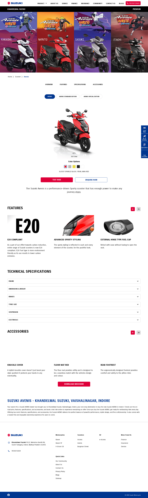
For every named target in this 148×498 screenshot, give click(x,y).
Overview (49, 84)
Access (79, 440)
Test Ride (56, 180)
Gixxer (58, 440)
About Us (59, 464)
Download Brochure (74, 384)
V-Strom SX (60, 446)
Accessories (98, 84)
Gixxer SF (59, 443)
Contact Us (59, 468)
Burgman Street (83, 446)
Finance (123, 440)
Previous (133, 209)
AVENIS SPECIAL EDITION (91, 96)
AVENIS (50, 96)
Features (63, 84)
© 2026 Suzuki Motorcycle (133, 495)
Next (139, 209)
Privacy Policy (60, 471)
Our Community (61, 461)
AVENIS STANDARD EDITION (68, 96)
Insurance (124, 443)
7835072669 (16, 451)
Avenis (79, 443)
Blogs (57, 475)
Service (123, 446)
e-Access (102, 440)
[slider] (74, 130)
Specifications (80, 84)
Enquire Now (91, 180)
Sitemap (58, 478)
